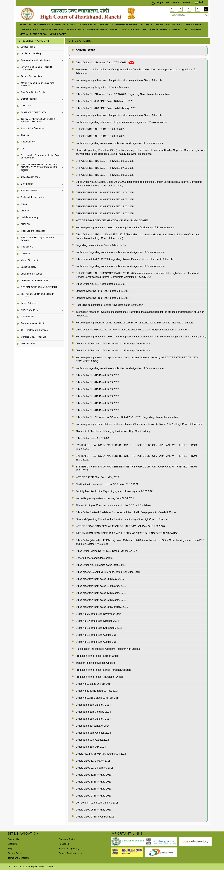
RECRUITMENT (29, 190)
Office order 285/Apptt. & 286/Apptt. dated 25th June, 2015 (108, 572)
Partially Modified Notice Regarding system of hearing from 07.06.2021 (115, 491)
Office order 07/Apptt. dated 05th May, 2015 (100, 579)
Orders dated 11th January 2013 (93, 788)
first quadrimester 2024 (32, 323)
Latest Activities (28, 303)
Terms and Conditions (18, 858)
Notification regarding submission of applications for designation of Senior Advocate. (122, 122)
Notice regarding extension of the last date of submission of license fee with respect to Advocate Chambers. (135, 322)
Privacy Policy (15, 853)
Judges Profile (28, 47)
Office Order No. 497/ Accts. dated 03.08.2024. (101, 284)
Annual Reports (160, 29)
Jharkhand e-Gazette (31, 273)
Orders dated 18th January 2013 (93, 781)
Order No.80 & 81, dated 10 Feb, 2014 (97, 690)
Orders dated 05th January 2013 (93, 809)
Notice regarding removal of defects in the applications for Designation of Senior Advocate (125, 227)
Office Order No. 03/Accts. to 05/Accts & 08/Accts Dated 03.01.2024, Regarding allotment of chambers (132, 329)
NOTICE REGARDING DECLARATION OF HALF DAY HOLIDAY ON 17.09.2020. (120, 526)
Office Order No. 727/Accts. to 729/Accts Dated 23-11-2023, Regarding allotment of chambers (127, 417)
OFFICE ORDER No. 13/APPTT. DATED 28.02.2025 (105, 213)
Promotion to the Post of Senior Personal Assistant (103, 670)
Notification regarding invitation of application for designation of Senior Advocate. (120, 143)
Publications (27, 246)
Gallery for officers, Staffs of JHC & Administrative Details (38, 120)
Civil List (25, 135)
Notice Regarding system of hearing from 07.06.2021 (105, 498)
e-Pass (176, 29)
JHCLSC (25, 224)
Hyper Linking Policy (69, 848)
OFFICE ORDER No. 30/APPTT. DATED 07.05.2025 (105, 168)
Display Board (194, 24)
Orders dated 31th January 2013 (93, 774)
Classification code (30, 177)
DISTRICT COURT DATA (33, 112)
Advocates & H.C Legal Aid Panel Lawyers (37, 238)
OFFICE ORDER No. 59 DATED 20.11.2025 (100, 129)
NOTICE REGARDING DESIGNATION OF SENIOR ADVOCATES (112, 220)
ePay (180, 24)
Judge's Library (28, 267)
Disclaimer (13, 844)
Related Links (28, 316)
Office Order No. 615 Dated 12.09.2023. (98, 375)
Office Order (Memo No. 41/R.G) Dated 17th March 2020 (107, 551)
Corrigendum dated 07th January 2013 (97, 802)
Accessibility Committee (33, 128)
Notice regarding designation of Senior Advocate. (103, 87)
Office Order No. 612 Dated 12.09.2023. (98, 396)
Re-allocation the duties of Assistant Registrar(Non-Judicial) (108, 649)
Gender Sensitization (31, 76)
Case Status (105, 24)
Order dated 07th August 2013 (92, 739)
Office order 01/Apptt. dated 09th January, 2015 (102, 607)
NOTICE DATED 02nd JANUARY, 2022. (98, 477)
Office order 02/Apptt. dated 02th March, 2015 (101, 600)
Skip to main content (168, 2)
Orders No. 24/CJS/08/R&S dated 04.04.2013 (101, 753)
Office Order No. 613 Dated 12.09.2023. (98, 389)
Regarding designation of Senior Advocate (99, 245)
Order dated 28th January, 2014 (93, 704)
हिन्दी (199, 2)
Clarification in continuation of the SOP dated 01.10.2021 (107, 484)
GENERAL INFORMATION (34, 280)
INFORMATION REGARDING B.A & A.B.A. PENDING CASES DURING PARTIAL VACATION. (127, 533)
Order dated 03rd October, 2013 (93, 732)
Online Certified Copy (134, 29)
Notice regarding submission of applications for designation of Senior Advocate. (119, 80)
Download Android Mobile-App (36, 60)
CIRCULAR (27, 105)
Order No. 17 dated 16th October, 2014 (97, 621)
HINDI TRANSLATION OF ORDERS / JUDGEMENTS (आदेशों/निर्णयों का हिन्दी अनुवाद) (39, 167)
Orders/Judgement (127, 24)
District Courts (28, 343)
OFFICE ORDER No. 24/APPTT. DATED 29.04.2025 (105, 192)
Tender (158, 24)
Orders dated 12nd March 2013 (93, 760)
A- (172, 9)
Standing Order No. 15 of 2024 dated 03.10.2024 (103, 298)
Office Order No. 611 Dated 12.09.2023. (98, 403)
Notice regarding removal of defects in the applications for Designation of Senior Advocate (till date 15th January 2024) (141, 336)
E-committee (27, 184)
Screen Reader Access (70, 853)
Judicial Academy (29, 217)
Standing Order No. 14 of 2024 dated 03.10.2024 (103, 291)
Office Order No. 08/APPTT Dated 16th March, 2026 (104, 101)
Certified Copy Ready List (33, 337)
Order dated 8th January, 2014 (92, 725)
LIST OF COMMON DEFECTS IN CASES (37, 295)
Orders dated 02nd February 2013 (94, 767)
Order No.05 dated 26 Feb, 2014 (94, 683)
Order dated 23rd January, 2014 (93, 711)
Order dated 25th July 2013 (91, 746)
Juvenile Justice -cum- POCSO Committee (36, 68)
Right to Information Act (32, 197)
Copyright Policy (67, 839)
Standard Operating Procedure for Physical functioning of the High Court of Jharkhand (123, 519)
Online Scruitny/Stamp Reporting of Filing (92, 29)
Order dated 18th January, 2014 (93, 718)
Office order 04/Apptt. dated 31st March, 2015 (101, 586)
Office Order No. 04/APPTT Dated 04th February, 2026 (106, 108)
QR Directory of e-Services (34, 330)
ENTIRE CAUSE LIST (39, 24)
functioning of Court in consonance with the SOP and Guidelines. (116, 505)
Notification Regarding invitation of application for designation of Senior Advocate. (120, 252)
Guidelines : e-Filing (31, 53)
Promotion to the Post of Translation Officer (99, 676)
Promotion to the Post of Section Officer (97, 656)
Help (10, 848)
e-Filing (170, 24)
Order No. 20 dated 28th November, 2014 (98, 614)
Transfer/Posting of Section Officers (95, 663)
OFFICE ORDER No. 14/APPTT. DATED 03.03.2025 (105, 199)
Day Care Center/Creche (33, 92)
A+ (189, 9)
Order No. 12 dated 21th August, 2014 (97, 635)
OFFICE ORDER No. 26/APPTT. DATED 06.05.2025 (105, 175)
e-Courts (146, 24)
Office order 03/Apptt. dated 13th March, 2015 (101, 593)
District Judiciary (29, 99)
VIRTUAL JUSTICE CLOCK (33, 34)
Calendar (25, 253)
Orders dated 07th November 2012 (95, 816)
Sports (24, 148)
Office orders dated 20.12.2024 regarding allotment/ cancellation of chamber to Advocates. (125, 259)
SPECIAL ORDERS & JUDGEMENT (39, 287)
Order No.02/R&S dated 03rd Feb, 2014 (98, 697)
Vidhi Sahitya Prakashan (33, 231)
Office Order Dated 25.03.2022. (93, 438)
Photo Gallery (28, 141)
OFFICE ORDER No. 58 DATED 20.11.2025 (100, 136)
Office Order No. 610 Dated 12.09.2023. (98, 410)
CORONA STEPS (85, 50)
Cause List (58, 24)
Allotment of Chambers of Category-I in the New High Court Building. (113, 431)
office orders (29, 29)
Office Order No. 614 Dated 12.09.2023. (98, 382)
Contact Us (13, 839)
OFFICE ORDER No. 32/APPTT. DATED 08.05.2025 (105, 161)
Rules (24, 204)
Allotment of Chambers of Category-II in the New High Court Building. (114, 343)
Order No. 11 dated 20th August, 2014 (97, 642)
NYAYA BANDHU (29, 310)
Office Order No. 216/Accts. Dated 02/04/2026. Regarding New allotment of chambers (123, 94)
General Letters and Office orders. (94, 558)
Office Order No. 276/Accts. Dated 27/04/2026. (102, 62)
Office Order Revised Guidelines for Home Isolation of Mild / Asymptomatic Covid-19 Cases (126, 512)
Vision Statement (29, 260)
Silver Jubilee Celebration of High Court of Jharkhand (40, 156)
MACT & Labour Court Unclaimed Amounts (37, 84)
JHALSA (25, 210)
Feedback (64, 844)
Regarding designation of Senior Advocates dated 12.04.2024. (110, 305)
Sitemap (186, 2)
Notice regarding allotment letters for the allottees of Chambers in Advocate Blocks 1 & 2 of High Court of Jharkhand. (140, 424)
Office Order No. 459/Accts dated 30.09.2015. (101, 565)
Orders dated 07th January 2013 (93, 795)
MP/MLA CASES (57, 34)
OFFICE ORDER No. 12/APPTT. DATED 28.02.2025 (105, 206)
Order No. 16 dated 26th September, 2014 (99, 628)
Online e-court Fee (51, 29)
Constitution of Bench (81, 24)
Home (23, 24)
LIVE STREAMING (192, 29)
